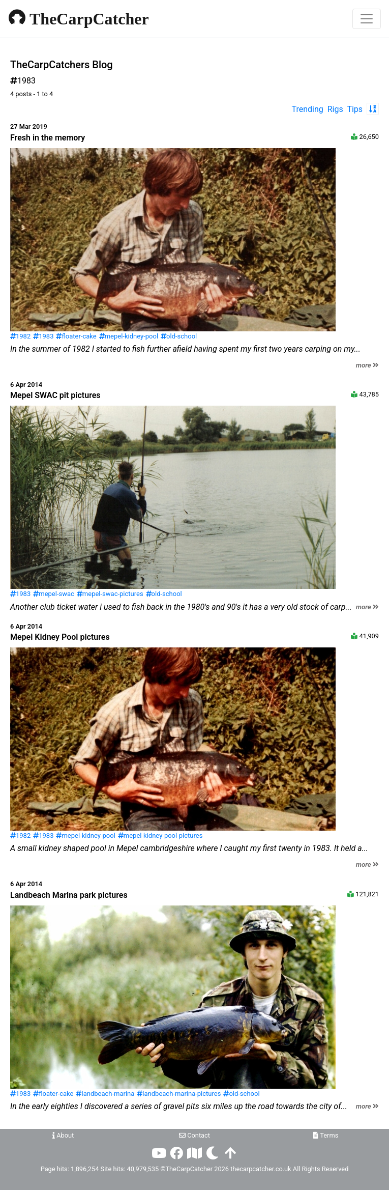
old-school (179, 336)
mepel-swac (53, 594)
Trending (307, 109)
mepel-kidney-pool (128, 336)
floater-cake (76, 336)
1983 (43, 336)
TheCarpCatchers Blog (61, 65)
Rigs (335, 109)
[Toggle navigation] (366, 19)
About (63, 1135)
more (367, 365)
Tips (355, 109)
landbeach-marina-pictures (179, 1093)
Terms (325, 1135)
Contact (194, 1135)
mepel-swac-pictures (110, 594)
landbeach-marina (105, 1093)
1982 (20, 336)
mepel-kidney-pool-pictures (160, 835)
